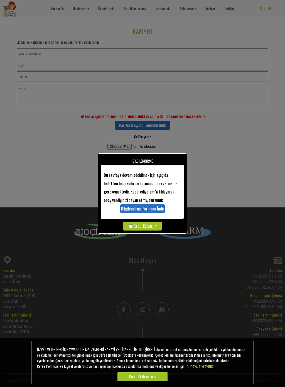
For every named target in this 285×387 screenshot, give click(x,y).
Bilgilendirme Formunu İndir (142, 209)
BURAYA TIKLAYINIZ (200, 366)
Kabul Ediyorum (145, 226)
